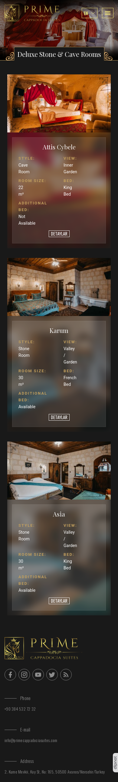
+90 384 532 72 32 (20, 708)
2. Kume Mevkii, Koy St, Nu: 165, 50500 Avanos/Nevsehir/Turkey (55, 771)
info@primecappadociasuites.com (31, 740)
